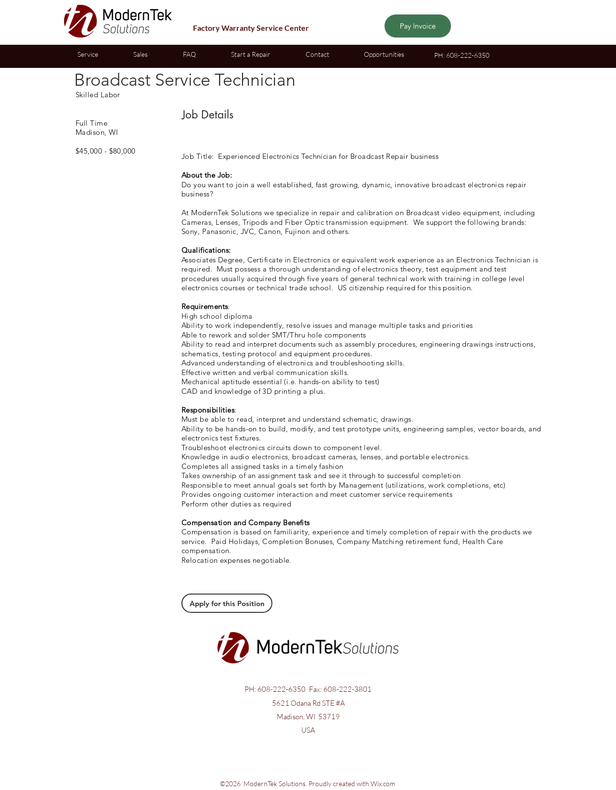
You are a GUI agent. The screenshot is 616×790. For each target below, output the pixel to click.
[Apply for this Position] (226, 603)
